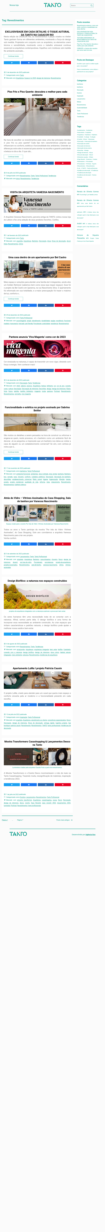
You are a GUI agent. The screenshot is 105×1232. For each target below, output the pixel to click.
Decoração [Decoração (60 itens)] (81, 141)
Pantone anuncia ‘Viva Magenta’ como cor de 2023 (37, 336)
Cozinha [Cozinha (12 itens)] (80, 139)
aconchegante (21, 321)
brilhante (50, 386)
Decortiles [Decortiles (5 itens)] (80, 150)
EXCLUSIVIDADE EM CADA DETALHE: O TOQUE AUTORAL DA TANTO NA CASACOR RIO (37, 33)
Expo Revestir (36, 803)
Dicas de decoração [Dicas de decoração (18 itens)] (83, 155)
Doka (5, 244)
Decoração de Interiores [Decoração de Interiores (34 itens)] (84, 146)
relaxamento (55, 482)
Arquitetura (20, 78)
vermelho (18, 394)
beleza (43, 386)
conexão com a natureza (13, 652)
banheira (61, 474)
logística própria (61, 723)
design (49, 389)
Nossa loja (14, 5)
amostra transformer (24, 800)
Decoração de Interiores (30, 389)
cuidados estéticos (38, 477)
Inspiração (23, 717)
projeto (6, 482)
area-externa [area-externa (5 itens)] (81, 132)
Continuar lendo (15, 56)
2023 (18, 386)
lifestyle (62, 479)
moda (44, 391)
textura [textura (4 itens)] (94, 175)
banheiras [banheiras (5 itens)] (88, 134)
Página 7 (20, 820)
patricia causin (16, 725)
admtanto (79, 212)
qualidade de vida (31, 482)
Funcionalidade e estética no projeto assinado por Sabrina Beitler (37, 409)
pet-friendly (29, 324)
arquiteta (20, 241)
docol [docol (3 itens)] (91, 155)
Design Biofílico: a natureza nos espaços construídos (37, 580)
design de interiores (43, 78)
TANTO (44, 725)
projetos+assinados (10, 565)
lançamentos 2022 (64, 803)
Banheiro (35, 241)
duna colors (55, 652)
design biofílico (28, 652)
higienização (53, 479)
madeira (6, 324)
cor (55, 386)
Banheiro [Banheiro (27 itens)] (95, 134)
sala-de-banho (36, 565)
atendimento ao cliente (39, 720)
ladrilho (16, 391)
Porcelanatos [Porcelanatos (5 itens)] (81, 163)
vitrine (21, 244)
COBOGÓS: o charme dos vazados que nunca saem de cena (87, 49)
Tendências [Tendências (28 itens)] (95, 170)
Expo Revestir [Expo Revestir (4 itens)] (81, 159)
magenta (37, 391)
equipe (53, 321)
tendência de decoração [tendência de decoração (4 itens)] (84, 170)
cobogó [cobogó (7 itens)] (87, 137)
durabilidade (45, 321)
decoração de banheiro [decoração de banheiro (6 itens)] (91, 141)
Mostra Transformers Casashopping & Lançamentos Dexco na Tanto (37, 743)
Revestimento (65, 391)
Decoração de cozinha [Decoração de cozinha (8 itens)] (83, 143)
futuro (10, 391)
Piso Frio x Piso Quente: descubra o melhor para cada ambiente (37, 93)
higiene (45, 479)
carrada (10, 477)
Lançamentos (24, 556)
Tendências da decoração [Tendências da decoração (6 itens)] (84, 172)
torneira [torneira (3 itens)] (80, 177)
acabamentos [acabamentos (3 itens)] (81, 130)
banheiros (23, 471)
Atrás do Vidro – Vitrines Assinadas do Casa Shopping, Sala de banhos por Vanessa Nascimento (37, 500)
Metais (79, 102)
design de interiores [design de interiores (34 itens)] (83, 152)
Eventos (22, 797)
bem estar (53, 649)
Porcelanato (37, 324)
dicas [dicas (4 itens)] (91, 152)
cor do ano (60, 386)
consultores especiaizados (57, 720)
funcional (67, 321)
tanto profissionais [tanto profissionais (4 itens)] (92, 168)
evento (27, 803)
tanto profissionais (54, 725)
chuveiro (21, 477)
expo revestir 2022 (49, 803)
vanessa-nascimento (50, 565)
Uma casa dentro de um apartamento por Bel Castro (37, 257)
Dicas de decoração (59, 241)
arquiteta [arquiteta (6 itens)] (88, 132)
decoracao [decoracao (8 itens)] (91, 139)
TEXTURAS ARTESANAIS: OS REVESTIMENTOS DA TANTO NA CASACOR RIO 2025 (86, 39)
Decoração (42, 241)
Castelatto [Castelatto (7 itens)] (80, 137)
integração (7, 655)
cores (6, 389)
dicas (49, 241)
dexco (22, 803)
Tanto (22, 75)
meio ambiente (17, 655)
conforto (27, 477)
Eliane (68, 389)
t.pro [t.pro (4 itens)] (79, 168)
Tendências (52, 176)
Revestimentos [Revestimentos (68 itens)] (91, 166)
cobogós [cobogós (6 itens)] (93, 137)
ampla (29, 321)
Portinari (57, 391)
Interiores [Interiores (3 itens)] (89, 159)
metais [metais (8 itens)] (95, 159)
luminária (7, 806)
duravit (15, 562)
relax (48, 482)
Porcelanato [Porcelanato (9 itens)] (90, 161)
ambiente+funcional (23, 474)
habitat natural (65, 652)
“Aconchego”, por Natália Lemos (89, 194)
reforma (42, 482)
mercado (22, 324)
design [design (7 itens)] (87, 150)
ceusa (55, 800)
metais (68, 479)
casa (15, 477)
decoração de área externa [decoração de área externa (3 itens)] (85, 148)
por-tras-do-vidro (25, 562)
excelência (59, 321)
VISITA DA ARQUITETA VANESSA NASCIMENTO (37, 192)
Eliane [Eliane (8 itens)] (91, 157)
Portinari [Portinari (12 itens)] (89, 163)
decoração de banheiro (62, 477)
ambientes (34, 474)
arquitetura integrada (41, 649)
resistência (54, 324)
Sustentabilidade (82, 108)
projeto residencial (16, 482)
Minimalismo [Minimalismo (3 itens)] (81, 161)
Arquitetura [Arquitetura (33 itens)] (81, 134)
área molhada (43, 474)
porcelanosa (49, 562)
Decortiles (42, 389)
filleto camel (37, 479)
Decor (61, 559)
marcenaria (14, 324)
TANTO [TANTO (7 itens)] (84, 168)
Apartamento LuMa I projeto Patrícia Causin (37, 668)
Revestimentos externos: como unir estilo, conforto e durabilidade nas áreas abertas (87, 27)
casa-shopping (45, 559)
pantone (50, 391)
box (5, 477)
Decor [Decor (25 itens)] (85, 139)
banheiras (80, 84)
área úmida (53, 474)
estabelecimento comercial (21, 479)
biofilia (60, 649)
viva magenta (26, 394)
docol (69, 241)
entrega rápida (49, 723)
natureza (26, 655)
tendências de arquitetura (48, 655)
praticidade (46, 324)
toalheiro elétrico (20, 485)
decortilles (7, 479)
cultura (10, 389)
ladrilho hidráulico (26, 391)
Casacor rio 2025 (30, 78)
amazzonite (21, 649)
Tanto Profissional (41, 176)
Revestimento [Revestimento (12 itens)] (81, 166)
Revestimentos (56, 78)
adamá (23, 386)
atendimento (36, 321)
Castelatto (66, 649)
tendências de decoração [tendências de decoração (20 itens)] (84, 175)
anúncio (29, 386)
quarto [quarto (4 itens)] (94, 163)
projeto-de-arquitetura (63, 562)
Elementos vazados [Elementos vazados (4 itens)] (83, 157)
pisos (18, 178)
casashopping (46, 800)
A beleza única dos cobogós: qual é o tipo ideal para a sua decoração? (88, 215)
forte (5, 391)
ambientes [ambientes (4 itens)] (89, 130)
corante (68, 386)
